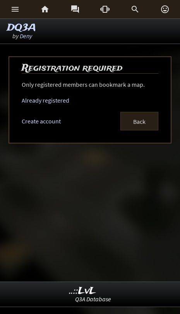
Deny (26, 36)
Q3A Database (93, 299)
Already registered (45, 100)
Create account (41, 121)
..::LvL (83, 291)
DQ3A (21, 28)
